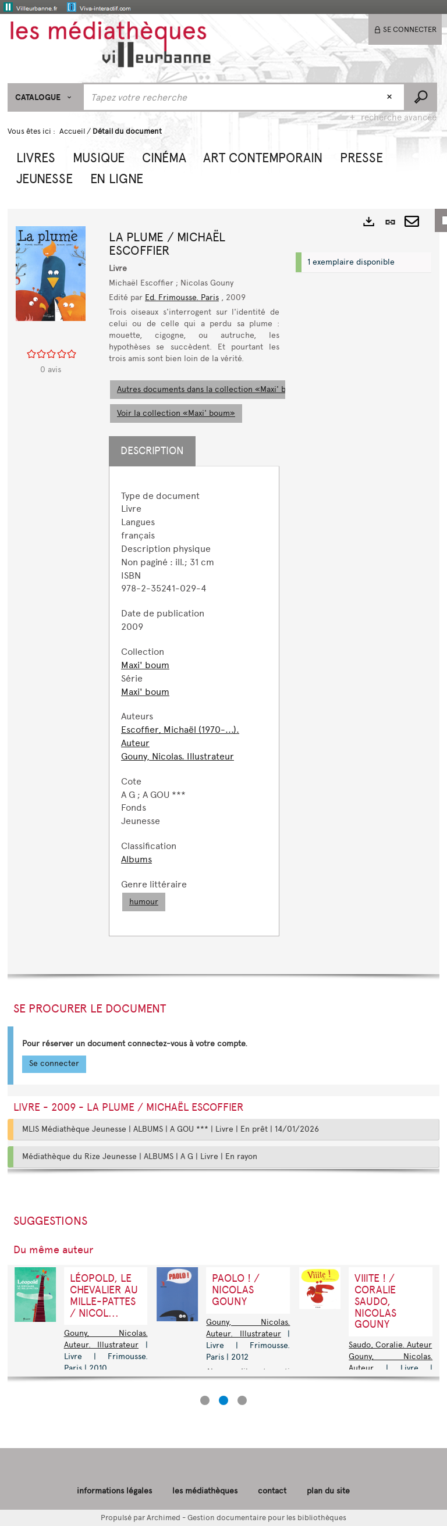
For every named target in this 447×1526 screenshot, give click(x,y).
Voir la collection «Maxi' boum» (176, 413)
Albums (136, 859)
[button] (36, 156)
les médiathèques (204, 1491)
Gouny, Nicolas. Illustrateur (177, 756)
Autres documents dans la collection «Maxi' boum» (212, 389)
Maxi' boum (145, 665)
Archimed (163, 1517)
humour (143, 902)
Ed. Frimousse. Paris (182, 297)
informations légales (114, 1491)
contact (272, 1491)
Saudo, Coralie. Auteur (390, 1345)
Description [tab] (152, 450)
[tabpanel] (194, 701)
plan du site (328, 1491)
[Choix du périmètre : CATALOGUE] (45, 97)
